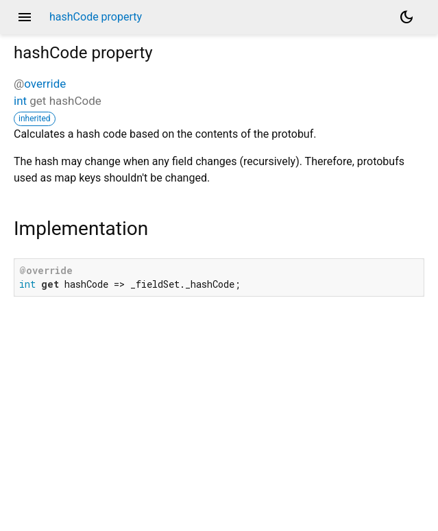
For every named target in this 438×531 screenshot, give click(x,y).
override (45, 83)
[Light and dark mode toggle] (406, 17)
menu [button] (24, 17)
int (20, 101)
